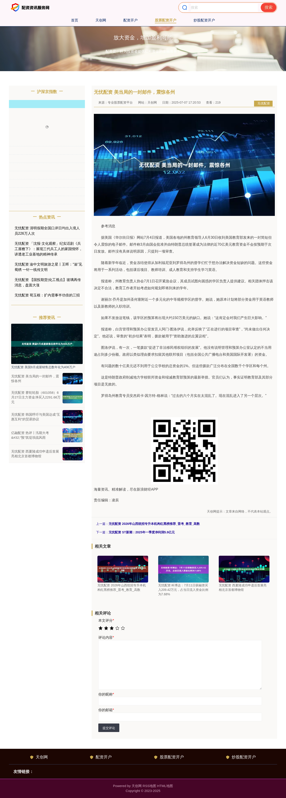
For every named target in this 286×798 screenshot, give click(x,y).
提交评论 (109, 728)
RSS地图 (149, 786)
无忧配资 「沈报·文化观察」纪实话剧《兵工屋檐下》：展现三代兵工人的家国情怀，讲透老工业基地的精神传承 (48, 249)
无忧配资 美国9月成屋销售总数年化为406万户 (43, 367)
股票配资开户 (165, 20)
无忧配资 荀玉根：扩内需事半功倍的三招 (47, 295)
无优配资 (263, 103)
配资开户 (130, 20)
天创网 (100, 20)
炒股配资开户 (204, 20)
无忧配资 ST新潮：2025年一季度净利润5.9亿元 (142, 532)
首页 (74, 20)
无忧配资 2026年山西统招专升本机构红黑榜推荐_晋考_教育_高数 (154, 524)
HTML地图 (165, 786)
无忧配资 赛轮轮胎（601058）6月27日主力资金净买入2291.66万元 (36, 397)
